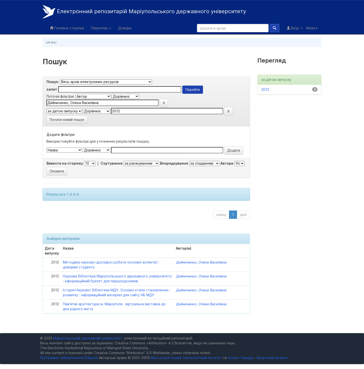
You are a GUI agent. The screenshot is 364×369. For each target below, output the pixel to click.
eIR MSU (51, 42)
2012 (265, 89)
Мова (312, 28)
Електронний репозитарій (144, 11)
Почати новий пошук (67, 119)
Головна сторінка (67, 28)
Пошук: (52, 82)
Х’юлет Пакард (240, 358)
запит (51, 89)
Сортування (112, 163)
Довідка (125, 28)
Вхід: (295, 28)
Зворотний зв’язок (271, 358)
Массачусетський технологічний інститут (186, 358)
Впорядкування (174, 163)
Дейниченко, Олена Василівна (201, 262)
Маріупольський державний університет (87, 338)
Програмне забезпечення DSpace (69, 358)
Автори (226, 163)
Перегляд (101, 28)
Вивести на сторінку (64, 163)
